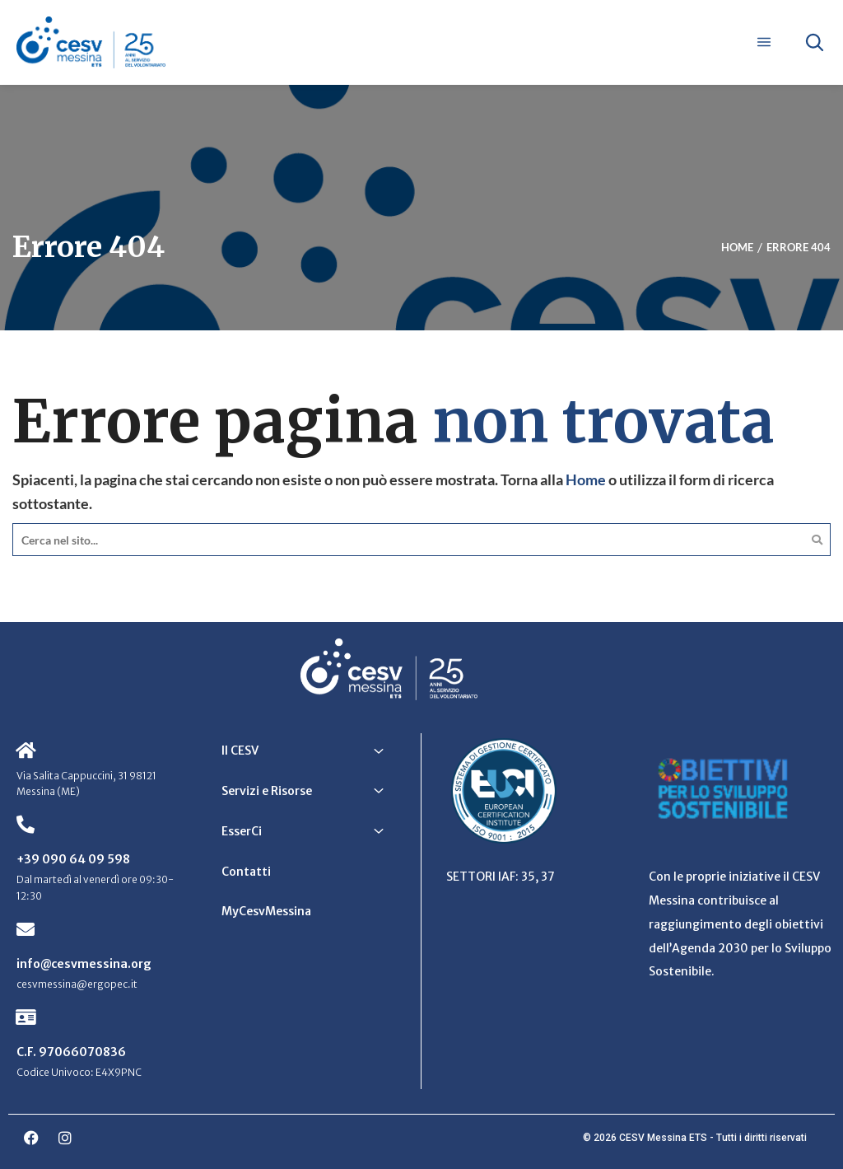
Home (586, 479)
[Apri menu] (764, 42)
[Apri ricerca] (814, 42)
